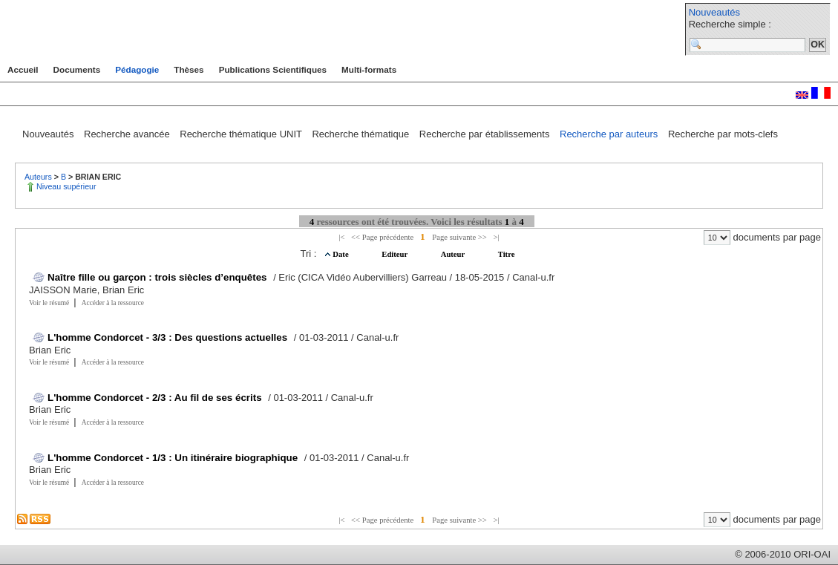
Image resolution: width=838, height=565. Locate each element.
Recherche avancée (128, 134)
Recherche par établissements (485, 134)
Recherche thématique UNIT (242, 134)
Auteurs (39, 176)
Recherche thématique (361, 134)
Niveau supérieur (66, 186)
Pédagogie (137, 69)
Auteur (454, 254)
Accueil (23, 69)
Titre (506, 254)
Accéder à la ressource (113, 303)
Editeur (395, 254)
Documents (77, 69)
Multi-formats (368, 69)
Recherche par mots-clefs (723, 134)
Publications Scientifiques (273, 69)
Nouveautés (714, 12)
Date (341, 254)
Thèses (188, 69)
